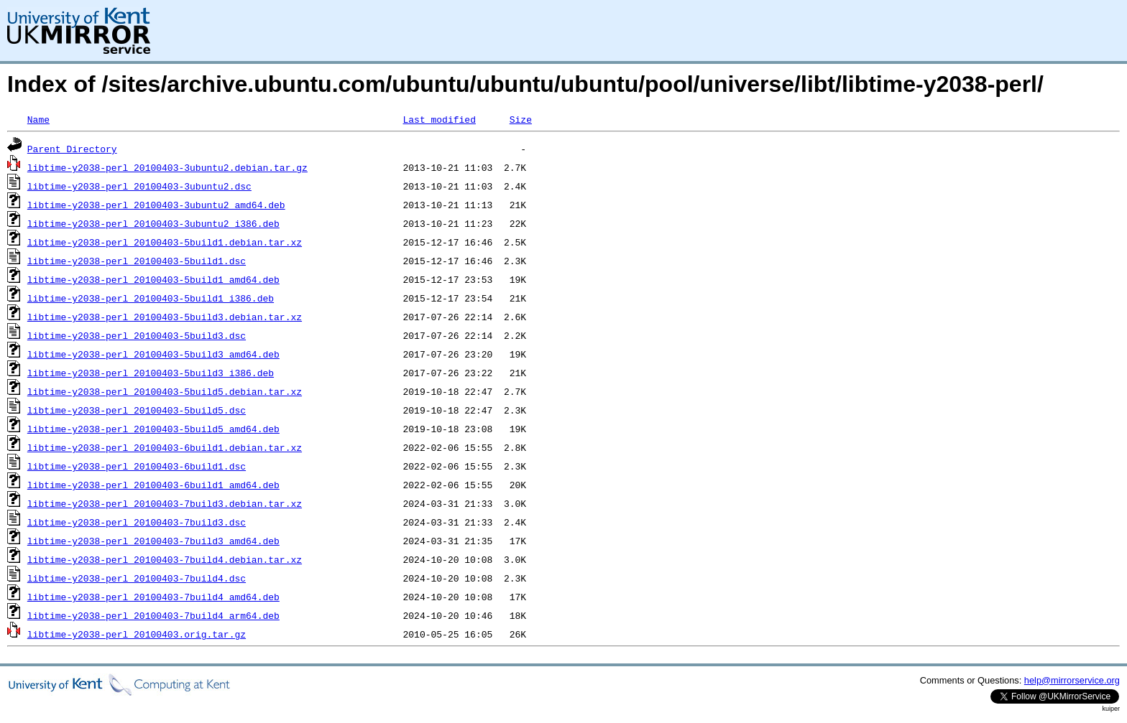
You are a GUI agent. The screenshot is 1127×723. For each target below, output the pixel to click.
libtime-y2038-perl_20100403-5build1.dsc (136, 260)
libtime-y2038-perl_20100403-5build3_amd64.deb (153, 353)
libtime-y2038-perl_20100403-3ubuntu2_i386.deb (153, 223)
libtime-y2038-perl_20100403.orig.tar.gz (136, 634)
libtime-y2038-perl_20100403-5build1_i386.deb (150, 297)
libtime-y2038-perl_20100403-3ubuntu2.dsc (139, 185)
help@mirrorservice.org (1072, 680)
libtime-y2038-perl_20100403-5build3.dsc (136, 335)
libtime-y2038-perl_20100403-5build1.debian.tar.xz (164, 241)
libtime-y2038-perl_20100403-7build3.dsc (136, 522)
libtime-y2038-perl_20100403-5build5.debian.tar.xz (164, 391)
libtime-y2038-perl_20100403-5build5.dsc (136, 410)
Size (521, 119)
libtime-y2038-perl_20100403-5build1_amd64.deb (153, 279)
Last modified (438, 119)
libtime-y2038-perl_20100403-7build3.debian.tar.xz (164, 503)
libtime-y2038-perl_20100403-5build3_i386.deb (150, 372)
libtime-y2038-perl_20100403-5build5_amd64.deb (153, 428)
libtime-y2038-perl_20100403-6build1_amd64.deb (153, 484)
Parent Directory (72, 148)
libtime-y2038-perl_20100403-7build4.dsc (136, 578)
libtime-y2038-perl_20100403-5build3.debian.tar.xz (164, 316)
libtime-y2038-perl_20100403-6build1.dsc (136, 466)
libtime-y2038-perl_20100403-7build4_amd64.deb (153, 596)
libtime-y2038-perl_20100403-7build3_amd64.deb (153, 540)
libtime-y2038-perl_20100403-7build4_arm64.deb (153, 615)
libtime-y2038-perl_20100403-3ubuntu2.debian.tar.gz (167, 167)
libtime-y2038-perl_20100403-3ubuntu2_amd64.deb (156, 204)
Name (38, 119)
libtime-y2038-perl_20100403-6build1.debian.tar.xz (164, 447)
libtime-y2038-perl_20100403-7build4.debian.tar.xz (164, 559)
